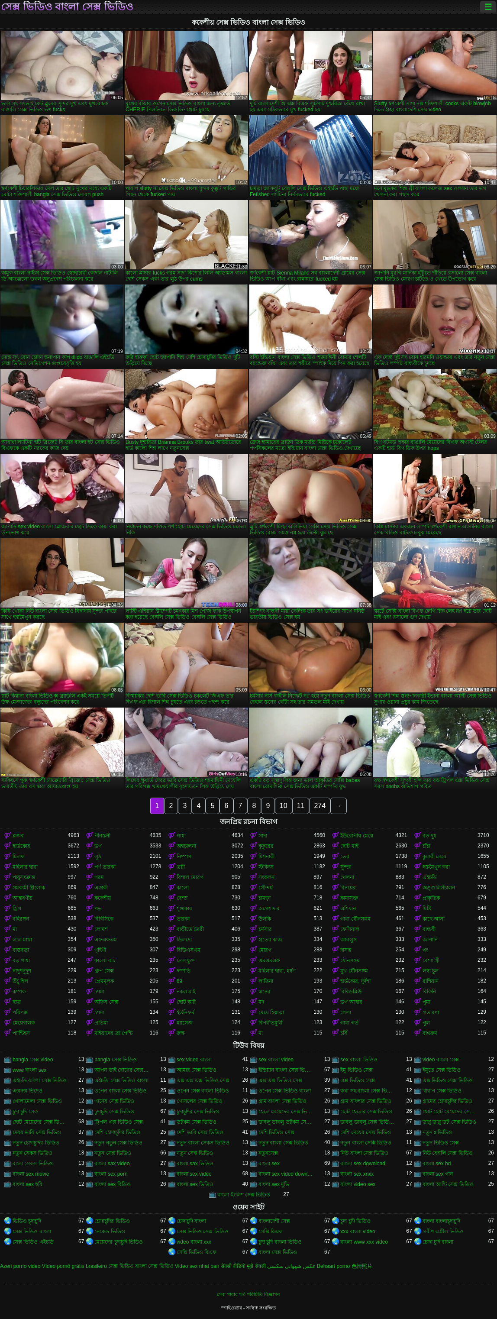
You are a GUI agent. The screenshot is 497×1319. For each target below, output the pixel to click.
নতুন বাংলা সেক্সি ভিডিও (365, 1143)
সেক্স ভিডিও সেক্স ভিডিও (203, 1231)
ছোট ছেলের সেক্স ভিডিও (366, 1112)
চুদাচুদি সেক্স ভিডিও (114, 1112)
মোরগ (264, 950)
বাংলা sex (269, 1164)
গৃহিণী (100, 950)
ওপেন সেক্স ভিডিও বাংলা (284, 1091)
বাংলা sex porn (110, 1174)
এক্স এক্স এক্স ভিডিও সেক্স (203, 1080)
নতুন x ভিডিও (437, 1132)
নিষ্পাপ (184, 856)
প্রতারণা (431, 1012)
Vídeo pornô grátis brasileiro (74, 1266)
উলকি (264, 919)
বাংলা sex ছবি (27, 1184)
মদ (261, 1002)
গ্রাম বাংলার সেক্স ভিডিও (365, 1101)
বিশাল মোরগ (190, 877)
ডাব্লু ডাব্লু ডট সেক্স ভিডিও (449, 1122)
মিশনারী (266, 856)
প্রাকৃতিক (431, 898)
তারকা (183, 919)
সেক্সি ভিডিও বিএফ (197, 1252)
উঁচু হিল (20, 981)
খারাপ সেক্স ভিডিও (442, 1091)
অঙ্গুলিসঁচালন (439, 888)
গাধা (181, 836)
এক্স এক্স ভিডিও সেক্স (280, 1080)
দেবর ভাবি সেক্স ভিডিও (37, 1132)
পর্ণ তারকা (104, 867)
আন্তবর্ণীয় (22, 898)
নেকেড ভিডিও (109, 1231)
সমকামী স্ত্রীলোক (29, 888)
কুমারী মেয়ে (434, 856)
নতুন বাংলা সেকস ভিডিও (203, 1143)
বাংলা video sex (357, 1184)
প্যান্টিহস (21, 1033)
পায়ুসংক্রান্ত (24, 877)
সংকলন (266, 877)
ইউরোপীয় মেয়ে (356, 836)
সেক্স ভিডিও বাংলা (32, 1231)
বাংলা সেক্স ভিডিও (277, 1252)
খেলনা (347, 877)
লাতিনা (265, 981)
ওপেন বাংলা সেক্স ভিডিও (120, 1091)
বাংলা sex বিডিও (112, 1184)
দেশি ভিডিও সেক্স (276, 1132)
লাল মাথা (22, 940)
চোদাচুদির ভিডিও (111, 1221)
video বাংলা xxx (194, 1242)
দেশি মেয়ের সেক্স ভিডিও (365, 1132)
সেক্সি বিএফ (270, 1231)
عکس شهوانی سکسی (291, 1266)
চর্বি (343, 1033)
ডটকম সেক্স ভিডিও (197, 1122)
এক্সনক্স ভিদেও (27, 1091)
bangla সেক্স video (33, 1060)
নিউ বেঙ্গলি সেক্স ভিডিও (448, 1153)
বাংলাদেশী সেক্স (274, 1221)
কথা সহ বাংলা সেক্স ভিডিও (367, 1091)
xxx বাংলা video (357, 1231)
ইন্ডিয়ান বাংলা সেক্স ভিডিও (285, 1070)
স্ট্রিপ (17, 908)
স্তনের (264, 992)
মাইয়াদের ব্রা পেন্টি (113, 1033)
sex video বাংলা (194, 1060)
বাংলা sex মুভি (273, 1184)
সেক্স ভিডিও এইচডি (33, 1242)
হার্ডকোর (21, 846)
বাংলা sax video (111, 1164)
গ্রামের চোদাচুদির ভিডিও (448, 1101)
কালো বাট (104, 960)
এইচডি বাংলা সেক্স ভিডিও (40, 1080)
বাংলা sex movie (31, 1174)
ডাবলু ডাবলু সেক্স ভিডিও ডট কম (367, 1122)
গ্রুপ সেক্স (103, 971)
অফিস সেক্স (106, 1002)
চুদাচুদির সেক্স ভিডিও (198, 1112)
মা (15, 929)
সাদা (262, 836)
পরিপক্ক (20, 1012)
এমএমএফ (269, 960)
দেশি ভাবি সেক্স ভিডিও (200, 1132)
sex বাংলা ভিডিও (358, 1060)
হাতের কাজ (270, 940)
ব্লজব (18, 836)
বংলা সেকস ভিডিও (33, 1164)
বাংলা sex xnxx (357, 1174)
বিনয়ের (348, 888)
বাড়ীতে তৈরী (190, 929)
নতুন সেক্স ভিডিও (112, 1153)
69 (179, 981)
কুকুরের (266, 846)
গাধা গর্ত (349, 1023)
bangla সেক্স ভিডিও (115, 1060)
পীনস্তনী (102, 836)
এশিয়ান (348, 908)
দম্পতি (183, 971)
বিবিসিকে (103, 919)
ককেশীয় (102, 898)
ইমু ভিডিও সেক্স (356, 1070)
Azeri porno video (20, 1266)
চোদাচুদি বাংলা (191, 1221)
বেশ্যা (182, 898)
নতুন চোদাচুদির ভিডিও (36, 1143)
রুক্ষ (181, 1033)
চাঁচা (426, 846)
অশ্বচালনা (186, 846)
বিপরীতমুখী (270, 1023)
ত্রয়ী (181, 867)
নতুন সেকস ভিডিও (32, 1153)
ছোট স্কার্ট (186, 1002)
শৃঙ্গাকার (184, 908)
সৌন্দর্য (265, 888)
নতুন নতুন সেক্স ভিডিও (118, 1143)
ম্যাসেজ (185, 1023)
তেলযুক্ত (186, 960)
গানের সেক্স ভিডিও (114, 1101)
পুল (426, 1023)
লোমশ (101, 929)
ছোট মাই (349, 846)
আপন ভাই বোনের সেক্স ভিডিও (121, 1070)
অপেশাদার (269, 908)
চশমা (99, 992)
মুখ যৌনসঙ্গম (354, 971)
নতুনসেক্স (268, 1153)
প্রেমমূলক (104, 981)
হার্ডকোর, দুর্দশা (355, 981)
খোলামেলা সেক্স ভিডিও (37, 1101)
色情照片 (362, 1266)
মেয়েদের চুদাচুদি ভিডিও (118, 1242)
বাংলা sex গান (438, 1174)
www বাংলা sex (29, 1070)
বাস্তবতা (21, 950)
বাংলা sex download (362, 1164)
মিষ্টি (427, 908)
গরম (99, 877)
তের (344, 856)
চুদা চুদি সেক (25, 1112)
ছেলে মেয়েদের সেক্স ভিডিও (285, 1112)
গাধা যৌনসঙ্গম (355, 919)
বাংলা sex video (194, 1174)
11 (301, 805)
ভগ (98, 846)
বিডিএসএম (188, 950)
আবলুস (348, 940)
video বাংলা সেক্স (441, 1060)
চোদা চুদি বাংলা (438, 1242)
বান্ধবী (429, 929)
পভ (98, 908)
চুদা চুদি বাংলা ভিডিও (280, 1242)
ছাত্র (17, 1002)
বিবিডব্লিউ (350, 992)
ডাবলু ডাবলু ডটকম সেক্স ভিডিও (285, 1122)
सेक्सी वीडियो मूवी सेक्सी (243, 1266)
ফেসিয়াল (349, 929)
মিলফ (19, 856)
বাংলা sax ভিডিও (195, 1164)
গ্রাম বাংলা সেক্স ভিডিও (282, 1101)
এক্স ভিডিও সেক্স (357, 1080)
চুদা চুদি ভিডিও (355, 1221)
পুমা (426, 1002)
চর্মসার (265, 929)
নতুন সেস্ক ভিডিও (195, 1153)
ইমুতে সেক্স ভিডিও (442, 1070)
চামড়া (264, 898)
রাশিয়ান (431, 981)
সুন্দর (345, 867)
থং (425, 950)
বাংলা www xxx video (364, 1242)
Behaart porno (333, 1266)
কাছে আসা (434, 919)
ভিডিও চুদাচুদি (27, 1221)
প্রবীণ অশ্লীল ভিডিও (443, 1231)
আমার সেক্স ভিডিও (197, 1070)
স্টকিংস (266, 867)
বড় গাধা (21, 960)
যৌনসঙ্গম (350, 960)
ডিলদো (184, 940)
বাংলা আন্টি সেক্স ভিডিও (448, 1184)
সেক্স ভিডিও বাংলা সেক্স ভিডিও (67, 7)
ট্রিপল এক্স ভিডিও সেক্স (118, 1122)
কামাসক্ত (349, 898)
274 (320, 805)
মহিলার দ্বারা (25, 867)
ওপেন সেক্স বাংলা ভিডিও (203, 1091)
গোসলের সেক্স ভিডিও (200, 1101)
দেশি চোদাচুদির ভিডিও (117, 1132)
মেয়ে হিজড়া (271, 1012)
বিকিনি (429, 992)
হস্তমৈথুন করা (436, 867)
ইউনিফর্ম (185, 1012)
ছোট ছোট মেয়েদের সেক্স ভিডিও (450, 1112)
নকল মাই (186, 992)
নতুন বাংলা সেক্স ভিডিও (283, 1143)
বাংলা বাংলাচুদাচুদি (441, 1221)
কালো (183, 888)
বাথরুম (430, 1033)
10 (283, 805)
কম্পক (19, 992)
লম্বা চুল (431, 971)
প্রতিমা (101, 1023)
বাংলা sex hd (437, 1164)
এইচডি (430, 877)
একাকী (101, 888)
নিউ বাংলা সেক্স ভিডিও (364, 1153)
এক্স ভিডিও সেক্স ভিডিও (448, 1080)
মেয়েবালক (24, 1023)
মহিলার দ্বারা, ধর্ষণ (277, 971)
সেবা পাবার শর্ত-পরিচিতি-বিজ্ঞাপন (248, 1294)
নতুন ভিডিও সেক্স (441, 1143)
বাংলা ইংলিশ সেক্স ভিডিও (243, 1195)
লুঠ (97, 856)
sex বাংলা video (276, 1060)
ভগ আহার (351, 1002)
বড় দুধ (429, 836)
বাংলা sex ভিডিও (195, 1184)
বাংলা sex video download (285, 1174)
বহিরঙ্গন (21, 919)
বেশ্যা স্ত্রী (431, 960)
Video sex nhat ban (197, 1266)
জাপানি (430, 940)
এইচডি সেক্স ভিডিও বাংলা (121, 1080)
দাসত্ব (346, 950)
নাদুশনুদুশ (22, 971)
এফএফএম (105, 940)
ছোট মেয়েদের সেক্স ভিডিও (40, 1122)
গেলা (345, 1012)
